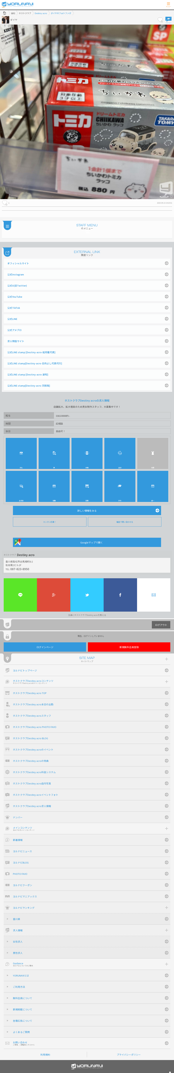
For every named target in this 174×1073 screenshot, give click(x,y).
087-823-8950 (19, 569)
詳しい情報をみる (87, 510)
